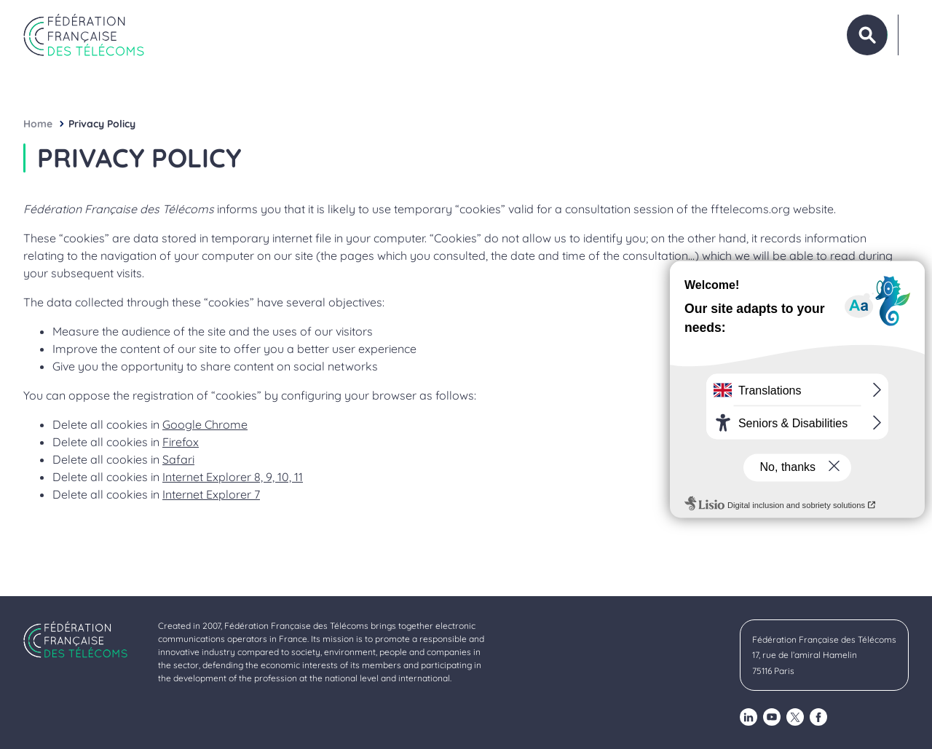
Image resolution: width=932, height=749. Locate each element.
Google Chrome (205, 424)
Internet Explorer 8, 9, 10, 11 (232, 476)
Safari (178, 459)
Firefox (180, 442)
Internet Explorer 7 (211, 494)
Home (37, 123)
